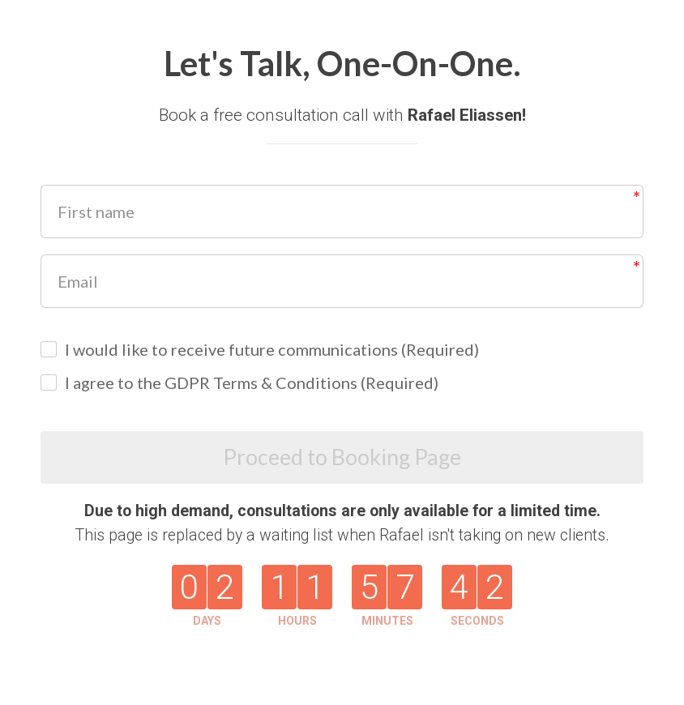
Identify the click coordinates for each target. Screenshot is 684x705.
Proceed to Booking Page (342, 458)
